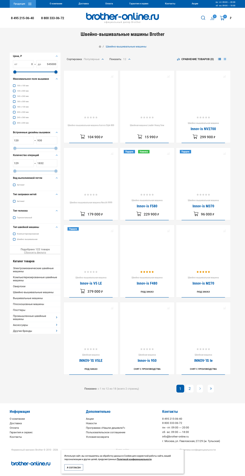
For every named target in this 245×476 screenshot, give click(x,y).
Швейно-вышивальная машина (203, 126)
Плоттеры (19, 310)
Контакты (16, 437)
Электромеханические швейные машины (33, 270)
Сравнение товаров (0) (195, 59)
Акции (90, 418)
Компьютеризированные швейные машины (35, 279)
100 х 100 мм (23, 86)
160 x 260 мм (23, 96)
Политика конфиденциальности (198, 450)
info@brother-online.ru (175, 436)
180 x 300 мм (23, 101)
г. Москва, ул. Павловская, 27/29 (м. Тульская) (191, 441)
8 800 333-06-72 (52, 18)
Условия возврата (97, 437)
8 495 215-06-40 (22, 18)
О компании (17, 418)
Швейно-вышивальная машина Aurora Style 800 (91, 125)
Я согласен (74, 467)
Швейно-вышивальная (27, 239)
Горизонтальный (24, 218)
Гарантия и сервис (21, 432)
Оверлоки (19, 286)
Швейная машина (90, 357)
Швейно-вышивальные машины (33, 292)
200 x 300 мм (23, 112)
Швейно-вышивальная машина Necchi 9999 (91, 202)
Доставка (16, 423)
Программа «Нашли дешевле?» (105, 428)
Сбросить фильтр (35, 252)
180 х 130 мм (23, 107)
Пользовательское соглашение (105, 432)
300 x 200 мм (23, 123)
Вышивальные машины (28, 298)
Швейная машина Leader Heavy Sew (147, 125)
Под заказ (147, 291)
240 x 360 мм (23, 117)
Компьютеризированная (28, 234)
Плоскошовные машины (28, 304)
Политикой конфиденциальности (134, 459)
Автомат (21, 185)
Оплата (14, 428)
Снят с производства (147, 368)
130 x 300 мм (23, 91)
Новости (91, 423)
